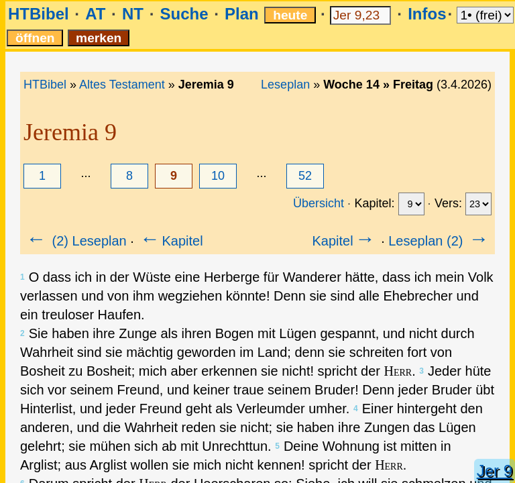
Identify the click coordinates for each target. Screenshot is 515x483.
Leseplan (285, 84)
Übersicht (318, 203)
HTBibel (38, 14)
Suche (184, 14)
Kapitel (170, 240)
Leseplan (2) (439, 240)
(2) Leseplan (75, 240)
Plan (242, 14)
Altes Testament (122, 84)
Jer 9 (494, 471)
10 (218, 175)
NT (133, 14)
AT (95, 14)
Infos (427, 14)
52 (305, 175)
